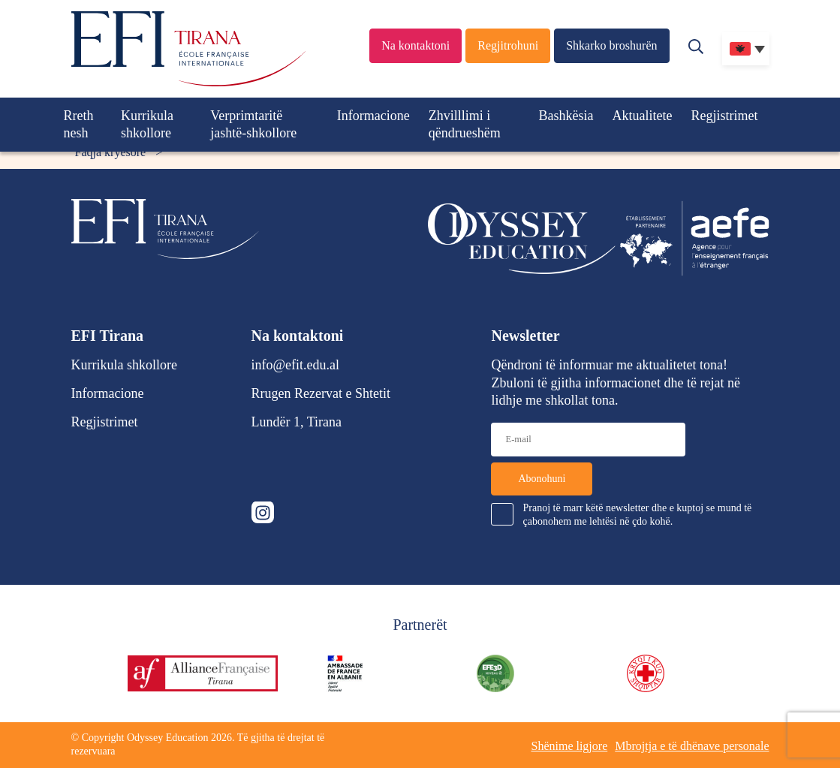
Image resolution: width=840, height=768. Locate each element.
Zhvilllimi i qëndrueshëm (465, 124)
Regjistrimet (724, 115)
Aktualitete (643, 115)
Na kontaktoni (415, 45)
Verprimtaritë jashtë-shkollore (253, 124)
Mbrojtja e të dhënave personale (692, 745)
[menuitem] (745, 48)
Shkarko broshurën (611, 45)
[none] (745, 48)
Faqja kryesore (110, 152)
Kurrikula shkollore (147, 124)
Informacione (373, 115)
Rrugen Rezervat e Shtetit (320, 393)
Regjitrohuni (507, 45)
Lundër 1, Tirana (296, 421)
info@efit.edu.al (295, 364)
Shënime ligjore (569, 745)
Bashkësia (566, 115)
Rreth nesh (79, 124)
